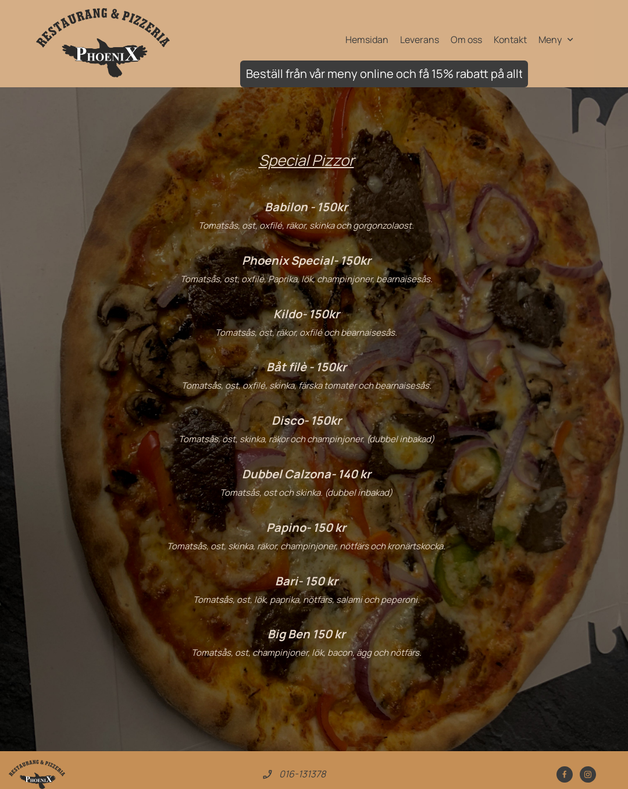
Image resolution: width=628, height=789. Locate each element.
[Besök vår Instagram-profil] (588, 774)
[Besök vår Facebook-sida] (564, 774)
